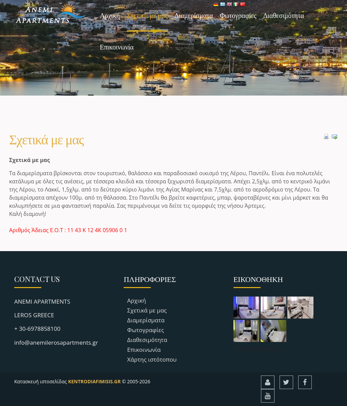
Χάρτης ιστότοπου (152, 359)
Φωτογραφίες (238, 15)
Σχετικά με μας (147, 15)
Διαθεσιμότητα (283, 15)
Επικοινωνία (117, 46)
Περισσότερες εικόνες (257, 349)
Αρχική (110, 15)
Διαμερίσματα (194, 15)
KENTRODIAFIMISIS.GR (94, 381)
